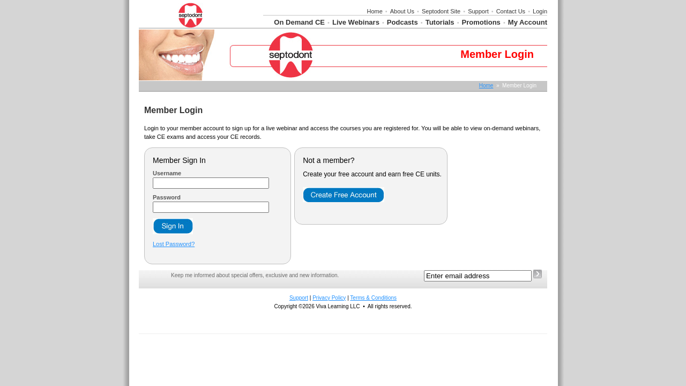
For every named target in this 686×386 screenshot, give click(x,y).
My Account (527, 22)
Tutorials (440, 22)
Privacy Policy (329, 298)
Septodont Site (441, 11)
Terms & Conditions (373, 298)
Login (540, 11)
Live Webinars (355, 22)
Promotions (481, 22)
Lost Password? (174, 244)
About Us (402, 11)
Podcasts (402, 22)
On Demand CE (299, 22)
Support (478, 11)
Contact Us (510, 11)
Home (374, 11)
